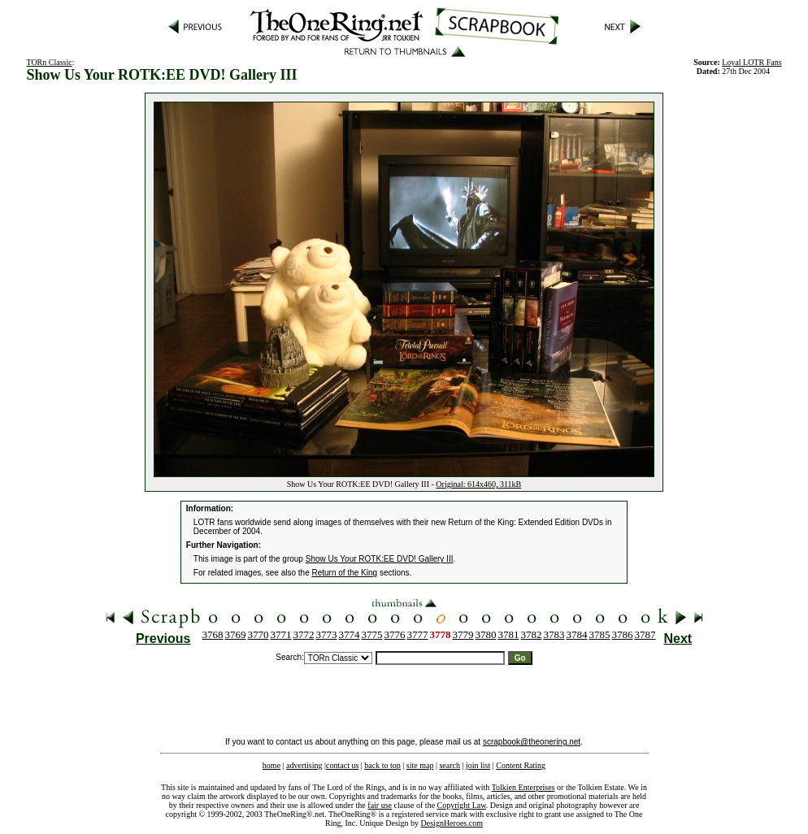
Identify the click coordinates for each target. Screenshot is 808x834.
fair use (379, 805)
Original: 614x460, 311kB (478, 484)
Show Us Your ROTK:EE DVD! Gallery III (380, 558)
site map (420, 765)
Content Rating (520, 765)
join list (478, 765)
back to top (382, 765)
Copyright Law (461, 805)
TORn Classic (49, 62)
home (271, 765)
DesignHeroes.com (452, 823)
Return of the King (345, 572)
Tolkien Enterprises (523, 787)
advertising (304, 765)
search (449, 765)
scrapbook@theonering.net (531, 741)
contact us (342, 765)
